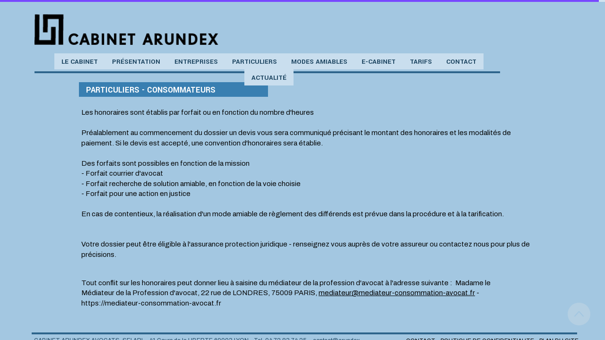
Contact (461, 61)
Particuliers (254, 61)
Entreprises (196, 61)
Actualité (268, 77)
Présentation (136, 61)
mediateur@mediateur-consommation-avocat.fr (397, 293)
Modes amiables (319, 61)
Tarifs (421, 61)
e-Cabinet (379, 61)
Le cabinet (79, 61)
